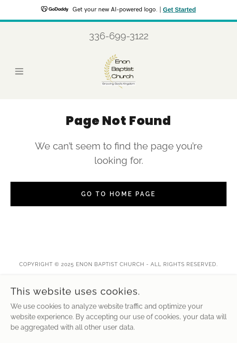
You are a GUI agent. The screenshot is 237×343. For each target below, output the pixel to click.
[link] (118, 71)
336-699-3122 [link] (118, 36)
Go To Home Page (118, 194)
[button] (26, 71)
